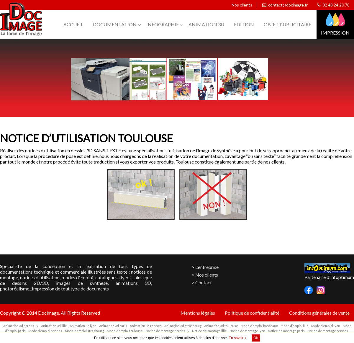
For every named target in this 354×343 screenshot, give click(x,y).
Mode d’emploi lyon (325, 326)
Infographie (162, 24)
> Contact (202, 282)
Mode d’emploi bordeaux (259, 326)
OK (255, 338)
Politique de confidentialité (252, 313)
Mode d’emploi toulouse (125, 331)
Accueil (73, 24)
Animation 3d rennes (146, 326)
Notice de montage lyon (247, 331)
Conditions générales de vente (319, 313)
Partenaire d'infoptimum (329, 277)
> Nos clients (205, 274)
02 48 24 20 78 (333, 4)
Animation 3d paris (113, 326)
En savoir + (237, 338)
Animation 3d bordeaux (20, 326)
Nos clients (241, 4)
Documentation (115, 24)
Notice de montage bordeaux (167, 331)
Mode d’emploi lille (295, 326)
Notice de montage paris (286, 331)
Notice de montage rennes (327, 331)
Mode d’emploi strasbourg (84, 331)
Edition (244, 24)
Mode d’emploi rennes (45, 331)
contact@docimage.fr (285, 4)
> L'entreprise (205, 267)
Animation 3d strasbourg (182, 326)
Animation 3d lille (54, 326)
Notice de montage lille (209, 331)
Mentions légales (198, 313)
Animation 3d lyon (83, 326)
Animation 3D (206, 24)
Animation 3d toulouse (221, 326)
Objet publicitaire (287, 24)
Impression (335, 32)
